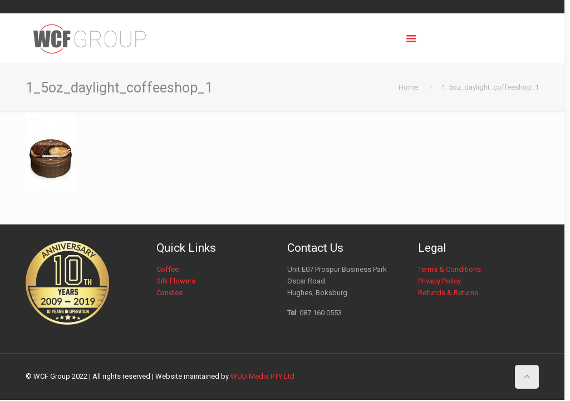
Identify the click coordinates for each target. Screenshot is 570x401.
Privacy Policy (439, 281)
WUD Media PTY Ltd (262, 376)
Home (408, 87)
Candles (169, 292)
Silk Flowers (175, 281)
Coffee (167, 269)
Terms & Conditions (449, 269)
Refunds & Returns (448, 292)
